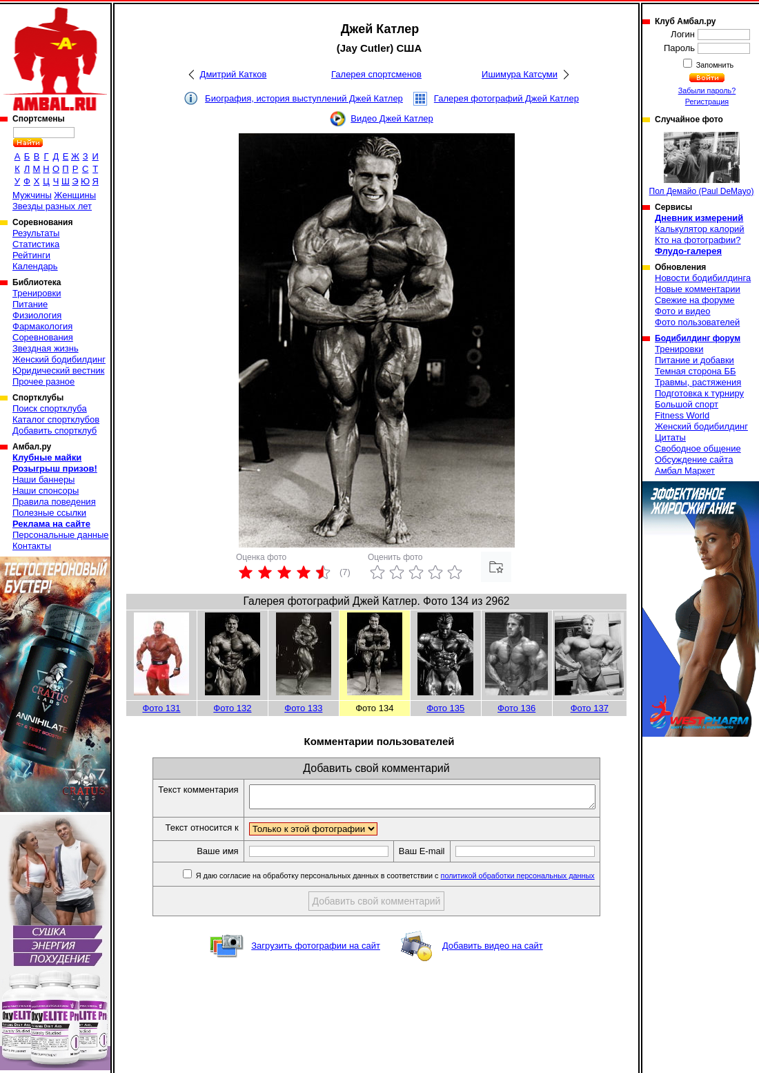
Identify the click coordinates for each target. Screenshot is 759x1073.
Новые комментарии (697, 289)
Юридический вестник (58, 370)
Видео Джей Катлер (392, 118)
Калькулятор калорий (700, 229)
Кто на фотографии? (698, 240)
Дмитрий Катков (233, 74)
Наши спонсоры (45, 490)
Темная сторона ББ (695, 371)
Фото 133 (303, 708)
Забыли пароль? (707, 90)
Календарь (35, 266)
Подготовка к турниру (699, 393)
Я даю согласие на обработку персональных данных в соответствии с (415, 880)
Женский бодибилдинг (59, 359)
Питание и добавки (694, 360)
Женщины (75, 195)
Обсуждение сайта (694, 459)
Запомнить (714, 65)
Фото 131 (161, 708)
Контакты (31, 546)
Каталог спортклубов (55, 419)
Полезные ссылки (49, 513)
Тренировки (36, 293)
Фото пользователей (697, 322)
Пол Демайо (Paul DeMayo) (701, 164)
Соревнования (42, 337)
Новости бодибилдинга (703, 278)
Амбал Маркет (685, 470)
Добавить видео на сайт (492, 950)
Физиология (36, 315)
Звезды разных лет (52, 206)
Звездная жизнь (45, 348)
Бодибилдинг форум (697, 338)
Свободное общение (698, 448)
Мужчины (32, 195)
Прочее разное (43, 381)
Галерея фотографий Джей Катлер (506, 98)
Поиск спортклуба (49, 408)
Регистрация (707, 101)
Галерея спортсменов (376, 74)
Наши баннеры (43, 479)
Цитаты (670, 437)
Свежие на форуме (695, 300)
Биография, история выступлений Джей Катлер (304, 98)
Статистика (35, 244)
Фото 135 (445, 708)
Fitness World (682, 415)
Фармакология (42, 326)
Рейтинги (31, 255)
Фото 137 (590, 708)
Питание (30, 304)
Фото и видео (683, 311)
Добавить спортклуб (54, 430)
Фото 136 (516, 708)
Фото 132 (232, 708)
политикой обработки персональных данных (538, 880)
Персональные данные (60, 535)
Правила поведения (54, 501)
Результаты (35, 233)
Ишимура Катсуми (520, 74)
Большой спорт (686, 404)
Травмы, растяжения (698, 382)
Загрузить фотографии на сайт (315, 950)
